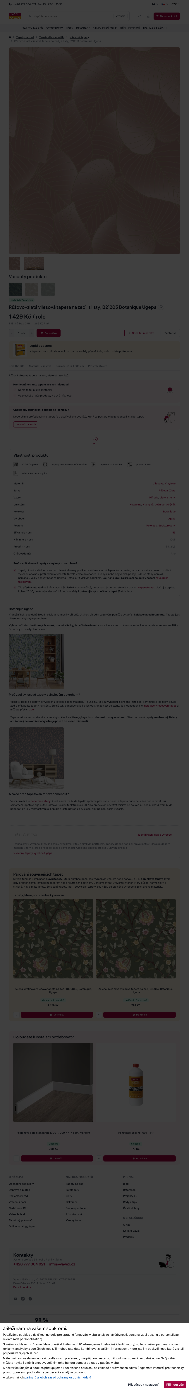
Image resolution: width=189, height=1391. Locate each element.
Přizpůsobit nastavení (143, 1384)
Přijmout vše (175, 1384)
